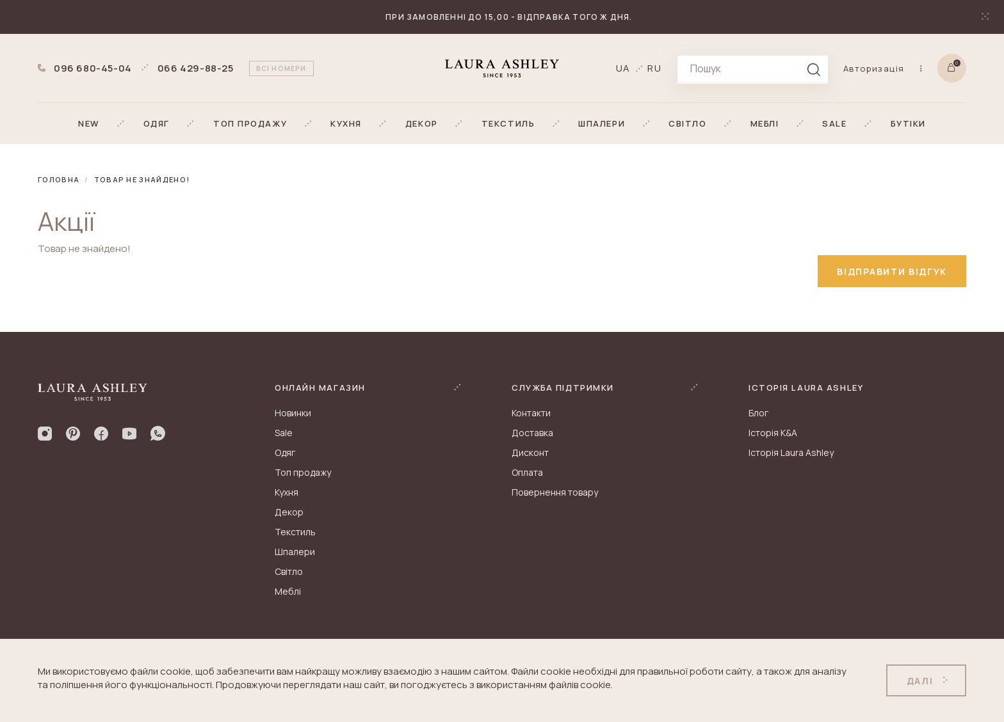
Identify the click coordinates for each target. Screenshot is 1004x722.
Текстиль (295, 532)
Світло (289, 571)
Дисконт (530, 452)
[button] (89, 123)
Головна (58, 179)
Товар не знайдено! (142, 179)
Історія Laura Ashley (791, 452)
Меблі (288, 591)
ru (654, 68)
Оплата (527, 472)
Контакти (531, 413)
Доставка (532, 433)
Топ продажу (303, 472)
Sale (284, 433)
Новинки (293, 413)
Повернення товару (555, 492)
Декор (289, 512)
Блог (758, 413)
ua (623, 68)
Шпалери (295, 551)
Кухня (286, 492)
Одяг (285, 452)
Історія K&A (773, 433)
